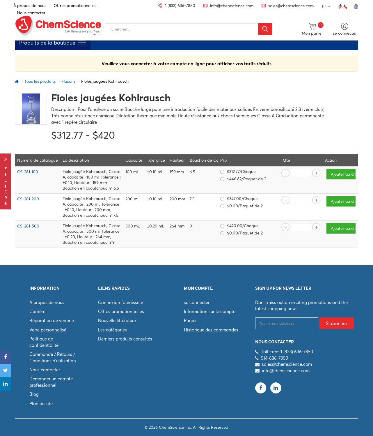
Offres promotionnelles (75, 5)
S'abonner (336, 323)
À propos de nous (29, 5)
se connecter (196, 302)
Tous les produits (40, 81)
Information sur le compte (209, 311)
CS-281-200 (28, 199)
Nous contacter (44, 370)
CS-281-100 (27, 171)
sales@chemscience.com (287, 364)
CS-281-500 (28, 226)
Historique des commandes (211, 330)
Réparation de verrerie (51, 320)
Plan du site (41, 403)
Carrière (37, 311)
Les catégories (112, 330)
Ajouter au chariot (343, 174)
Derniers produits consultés (125, 339)
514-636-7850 (274, 358)
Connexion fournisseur (120, 302)
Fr (326, 6)
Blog (34, 394)
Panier (190, 320)
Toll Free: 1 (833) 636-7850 (287, 351)
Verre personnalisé (47, 330)
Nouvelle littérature (117, 320)
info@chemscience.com (286, 370)
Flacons (68, 81)
